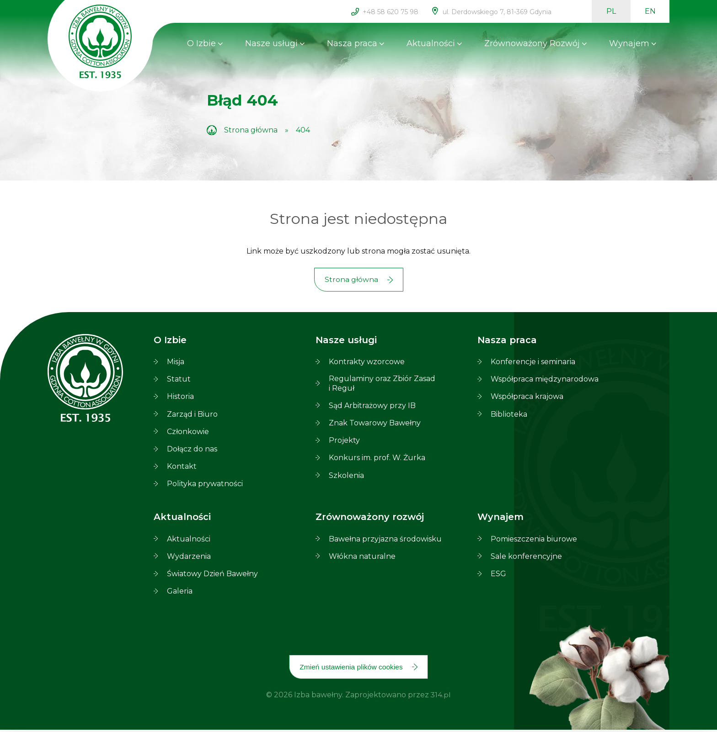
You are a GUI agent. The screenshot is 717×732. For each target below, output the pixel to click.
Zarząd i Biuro (192, 415)
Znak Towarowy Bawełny (375, 424)
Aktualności (431, 43)
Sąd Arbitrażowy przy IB (372, 406)
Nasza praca (352, 43)
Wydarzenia (189, 557)
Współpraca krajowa (527, 397)
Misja (175, 363)
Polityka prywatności (205, 485)
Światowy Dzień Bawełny (212, 575)
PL (611, 11)
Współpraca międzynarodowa (545, 380)
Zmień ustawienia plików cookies (351, 669)
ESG (498, 575)
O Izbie (201, 43)
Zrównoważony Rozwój (532, 43)
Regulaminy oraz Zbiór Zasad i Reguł (382, 384)
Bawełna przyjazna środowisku (385, 540)
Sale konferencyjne (526, 557)
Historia (180, 397)
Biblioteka (509, 415)
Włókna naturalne (362, 557)
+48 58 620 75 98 (390, 12)
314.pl (441, 697)
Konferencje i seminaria (533, 363)
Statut (179, 380)
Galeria (180, 592)
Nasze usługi (271, 43)
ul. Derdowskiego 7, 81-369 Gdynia (497, 12)
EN (650, 11)
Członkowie (188, 432)
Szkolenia (346, 476)
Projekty (344, 441)
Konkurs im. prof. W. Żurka (377, 459)
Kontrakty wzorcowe (367, 363)
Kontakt (182, 467)
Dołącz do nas (192, 450)
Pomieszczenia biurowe (534, 540)
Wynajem (629, 43)
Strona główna (251, 130)
